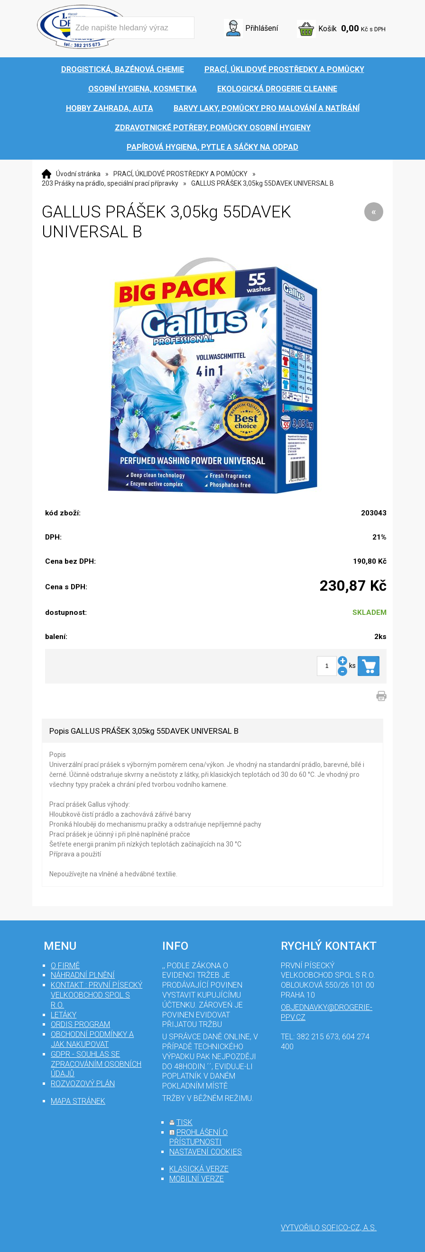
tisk (184, 1122)
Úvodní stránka (78, 174)
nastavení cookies (205, 1151)
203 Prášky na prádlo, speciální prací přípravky (110, 183)
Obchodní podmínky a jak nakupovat (92, 1039)
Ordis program (80, 1024)
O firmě (65, 965)
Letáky (63, 1014)
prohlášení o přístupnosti (198, 1137)
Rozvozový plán (83, 1083)
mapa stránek (78, 1101)
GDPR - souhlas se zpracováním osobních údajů (96, 1064)
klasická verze (199, 1168)
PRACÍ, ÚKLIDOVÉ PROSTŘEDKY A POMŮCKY (180, 174)
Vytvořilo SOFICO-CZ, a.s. (329, 1227)
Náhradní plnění (83, 975)
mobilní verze (196, 1178)
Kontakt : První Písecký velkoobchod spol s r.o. (96, 995)
